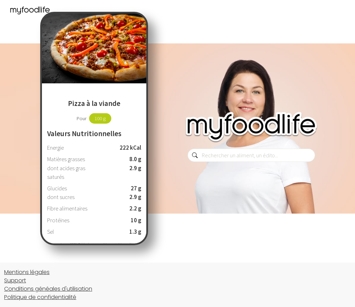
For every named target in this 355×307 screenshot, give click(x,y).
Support (15, 280)
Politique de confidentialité (40, 297)
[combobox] (251, 155)
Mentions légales (27, 272)
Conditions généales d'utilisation (48, 289)
